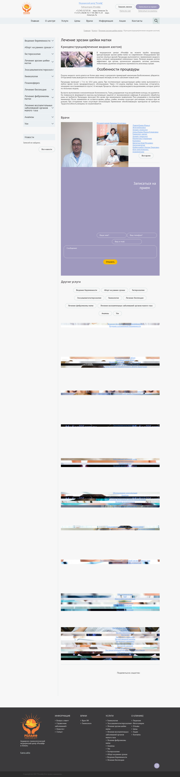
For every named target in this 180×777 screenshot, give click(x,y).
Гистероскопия (32, 53)
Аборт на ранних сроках (38, 47)
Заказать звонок (125, 6)
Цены (77, 20)
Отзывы (136, 726)
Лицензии (137, 720)
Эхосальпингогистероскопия (40, 69)
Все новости (47, 149)
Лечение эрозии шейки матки (37, 62)
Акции (122, 20)
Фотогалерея (138, 723)
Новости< (60, 729)
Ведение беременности (37, 40)
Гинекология (31, 76)
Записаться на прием (148, 6)
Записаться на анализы (147, 11)
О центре (50, 20)
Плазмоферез (32, 83)
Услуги (64, 20)
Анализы (29, 117)
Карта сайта (25, 753)
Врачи (89, 20)
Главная (35, 20)
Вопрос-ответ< (63, 720)
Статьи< (60, 732)
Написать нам (125, 11)
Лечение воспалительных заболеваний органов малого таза (38, 108)
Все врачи (146, 155)
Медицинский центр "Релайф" (91, 3)
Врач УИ (85, 720)
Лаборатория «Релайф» (91, 7)
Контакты (137, 20)
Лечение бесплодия (35, 89)
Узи (26, 123)
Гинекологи (86, 723)
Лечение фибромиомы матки (37, 97)
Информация (106, 20)
